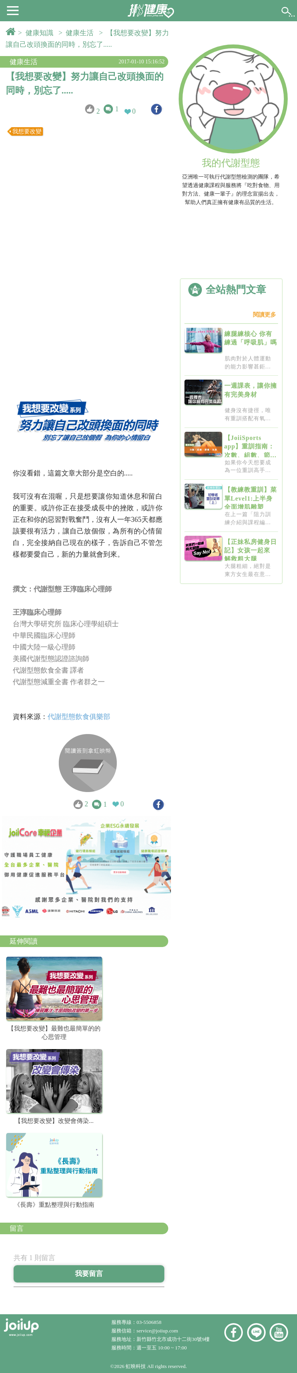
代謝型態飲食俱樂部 (80, 717)
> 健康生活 (77, 33)
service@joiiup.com (158, 1331)
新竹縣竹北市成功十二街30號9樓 (173, 1339)
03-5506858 (149, 1322)
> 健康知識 (37, 33)
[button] (12, 10)
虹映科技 (136, 1366)
